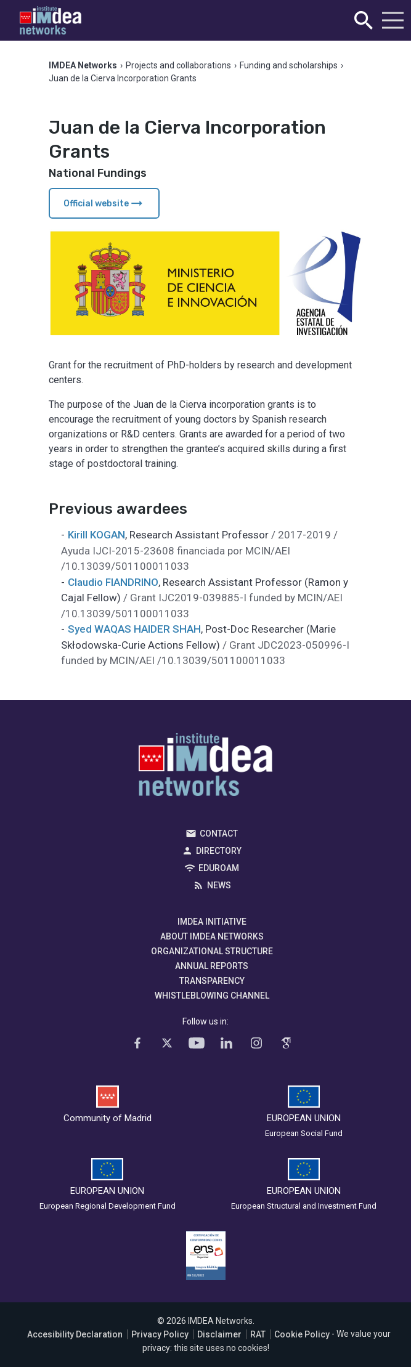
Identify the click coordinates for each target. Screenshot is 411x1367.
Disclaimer (219, 1334)
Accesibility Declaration (75, 1334)
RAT (258, 1334)
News (219, 885)
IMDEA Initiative (211, 922)
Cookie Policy (302, 1334)
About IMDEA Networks (212, 936)
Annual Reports (211, 966)
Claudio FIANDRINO (113, 582)
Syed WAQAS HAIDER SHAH (134, 629)
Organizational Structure (212, 951)
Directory (219, 851)
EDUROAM (218, 868)
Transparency (212, 981)
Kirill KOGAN (96, 535)
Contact (219, 833)
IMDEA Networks (205, 767)
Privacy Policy (160, 1334)
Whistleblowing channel (212, 995)
